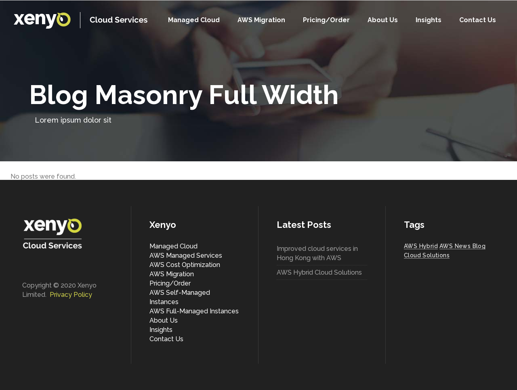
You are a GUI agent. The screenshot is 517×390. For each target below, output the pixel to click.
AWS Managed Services (185, 255)
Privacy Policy (71, 294)
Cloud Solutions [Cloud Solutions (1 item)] (427, 255)
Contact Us (166, 339)
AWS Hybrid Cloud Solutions (319, 272)
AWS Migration (171, 274)
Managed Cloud (173, 246)
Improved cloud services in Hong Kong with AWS (317, 253)
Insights (160, 330)
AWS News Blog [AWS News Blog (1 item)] (462, 246)
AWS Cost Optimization (184, 265)
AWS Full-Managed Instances (194, 311)
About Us (163, 320)
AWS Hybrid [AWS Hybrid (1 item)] (421, 246)
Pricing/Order (170, 283)
